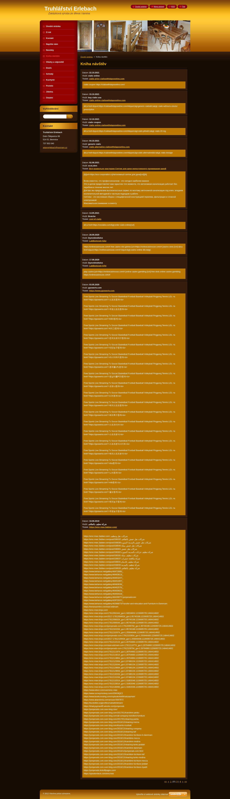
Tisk (183, 7)
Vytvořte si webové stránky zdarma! (152, 794)
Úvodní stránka (87, 57)
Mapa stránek (159, 7)
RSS (173, 7)
